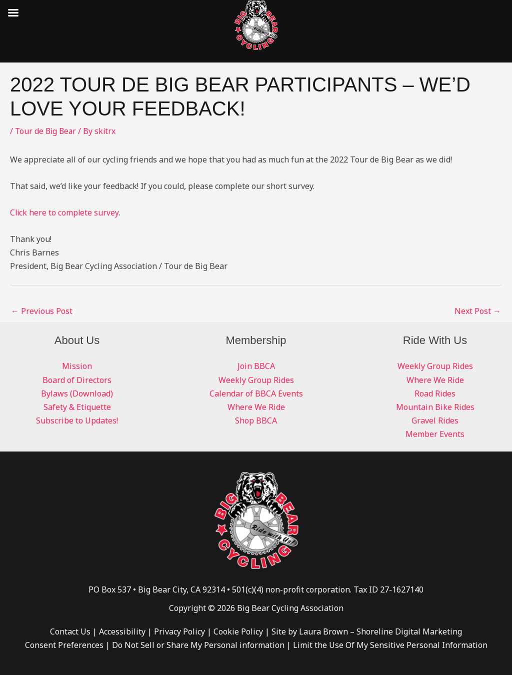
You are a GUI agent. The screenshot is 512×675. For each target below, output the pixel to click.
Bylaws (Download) (77, 393)
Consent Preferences (64, 645)
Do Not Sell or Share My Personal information (198, 645)
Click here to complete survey (65, 212)
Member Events (435, 434)
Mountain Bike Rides (435, 407)
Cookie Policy (238, 631)
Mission (77, 366)
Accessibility (122, 631)
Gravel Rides (435, 420)
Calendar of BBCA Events (256, 393)
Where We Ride (256, 407)
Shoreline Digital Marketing (409, 631)
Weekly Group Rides (256, 380)
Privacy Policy (179, 631)
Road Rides (435, 393)
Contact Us (70, 631)
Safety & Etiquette (77, 407)
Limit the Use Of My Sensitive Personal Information (390, 645)
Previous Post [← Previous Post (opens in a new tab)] (41, 311)
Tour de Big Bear (46, 131)
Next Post (477, 311)
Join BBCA (256, 366)
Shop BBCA (256, 420)
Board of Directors (77, 380)
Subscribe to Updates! (77, 420)
